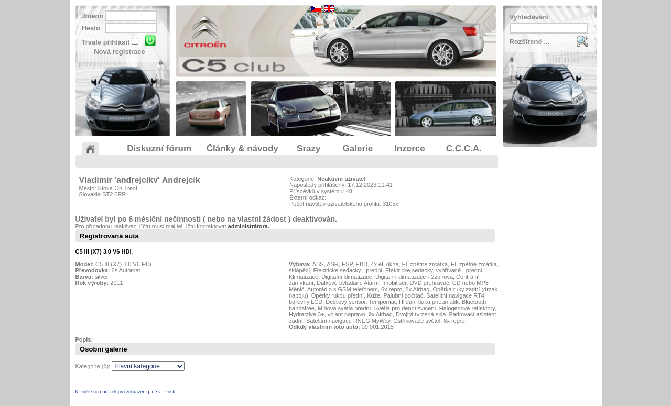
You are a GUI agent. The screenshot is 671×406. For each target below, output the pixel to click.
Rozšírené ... (530, 42)
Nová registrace (119, 52)
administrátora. (248, 226)
